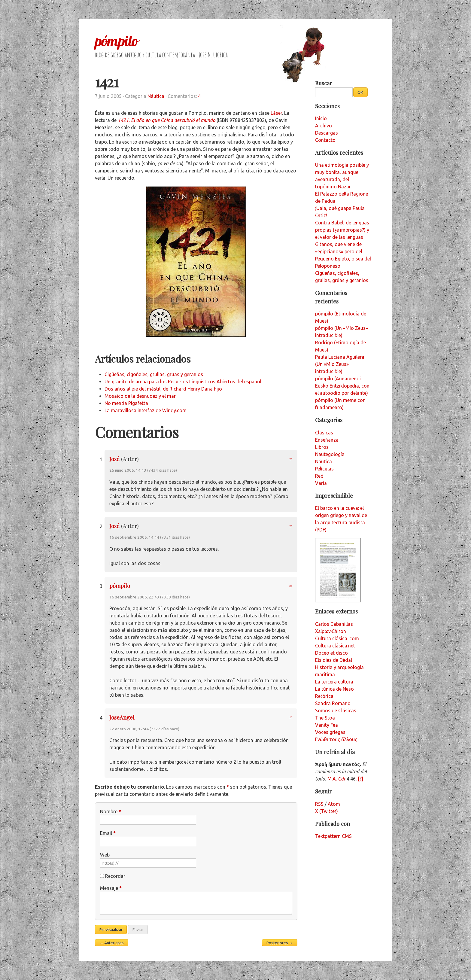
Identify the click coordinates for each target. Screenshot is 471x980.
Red (319, 476)
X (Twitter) (326, 811)
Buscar (323, 83)
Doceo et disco (331, 653)
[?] (360, 778)
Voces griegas (330, 732)
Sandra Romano (333, 703)
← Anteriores (111, 942)
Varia (321, 483)
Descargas (326, 132)
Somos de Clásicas (335, 710)
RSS (319, 804)
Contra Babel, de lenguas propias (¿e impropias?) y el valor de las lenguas (342, 230)
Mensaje (111, 888)
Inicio (321, 118)
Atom (334, 804)
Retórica (324, 696)
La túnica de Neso (334, 689)
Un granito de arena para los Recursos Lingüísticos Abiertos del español (183, 381)
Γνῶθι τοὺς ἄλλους (336, 739)
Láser (276, 113)
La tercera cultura (334, 681)
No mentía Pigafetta (126, 403)
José (114, 459)
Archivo (323, 125)
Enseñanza (327, 440)
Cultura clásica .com (337, 638)
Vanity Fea (326, 725)
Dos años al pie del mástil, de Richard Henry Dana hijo (163, 388)
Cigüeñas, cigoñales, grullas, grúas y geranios (154, 374)
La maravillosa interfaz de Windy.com (146, 410)
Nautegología (330, 454)
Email (108, 833)
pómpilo (116, 41)
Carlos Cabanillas (334, 624)
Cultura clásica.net (335, 645)
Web (105, 854)
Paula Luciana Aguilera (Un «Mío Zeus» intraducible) (339, 364)
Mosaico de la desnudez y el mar (140, 396)
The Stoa (325, 717)
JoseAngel (122, 717)
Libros (322, 447)
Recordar (115, 876)
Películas (324, 468)
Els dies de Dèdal (333, 660)
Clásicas (324, 432)
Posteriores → (279, 942)
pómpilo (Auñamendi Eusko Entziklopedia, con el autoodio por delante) (342, 386)
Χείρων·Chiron (330, 631)
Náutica (155, 96)
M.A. (336, 778)
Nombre (110, 811)
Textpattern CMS (333, 836)
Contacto (325, 140)
